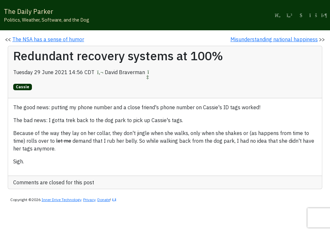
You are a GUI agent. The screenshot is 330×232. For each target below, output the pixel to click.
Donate (103, 199)
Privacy (89, 199)
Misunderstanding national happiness (274, 39)
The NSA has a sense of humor (48, 39)
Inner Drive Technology (61, 199)
